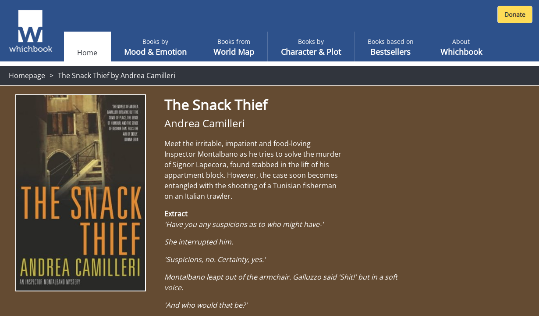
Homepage (27, 75)
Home (87, 52)
